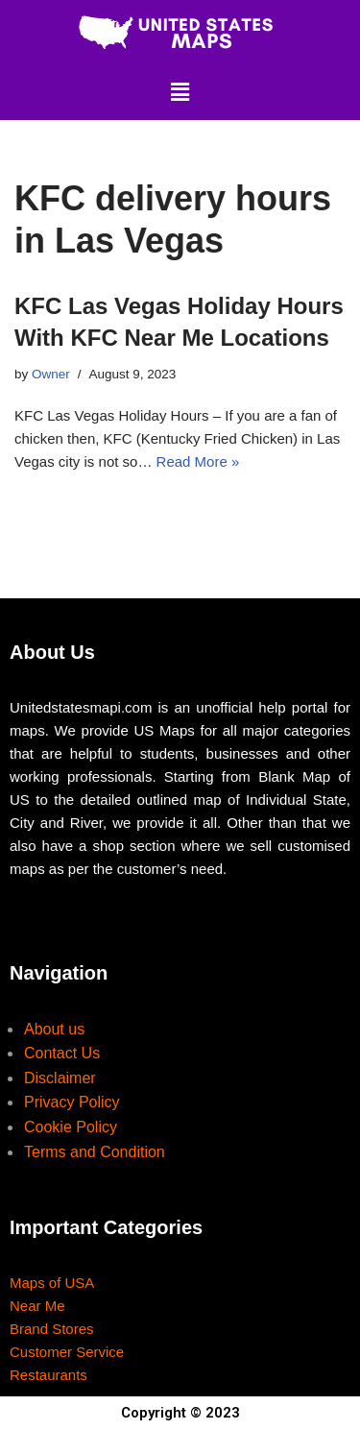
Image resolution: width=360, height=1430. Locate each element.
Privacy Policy (72, 1102)
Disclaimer (60, 1078)
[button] (179, 92)
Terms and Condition (94, 1152)
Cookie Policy (70, 1127)
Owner (51, 374)
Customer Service (67, 1352)
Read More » (198, 461)
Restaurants (48, 1375)
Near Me (37, 1305)
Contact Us (62, 1053)
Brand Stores (52, 1329)
